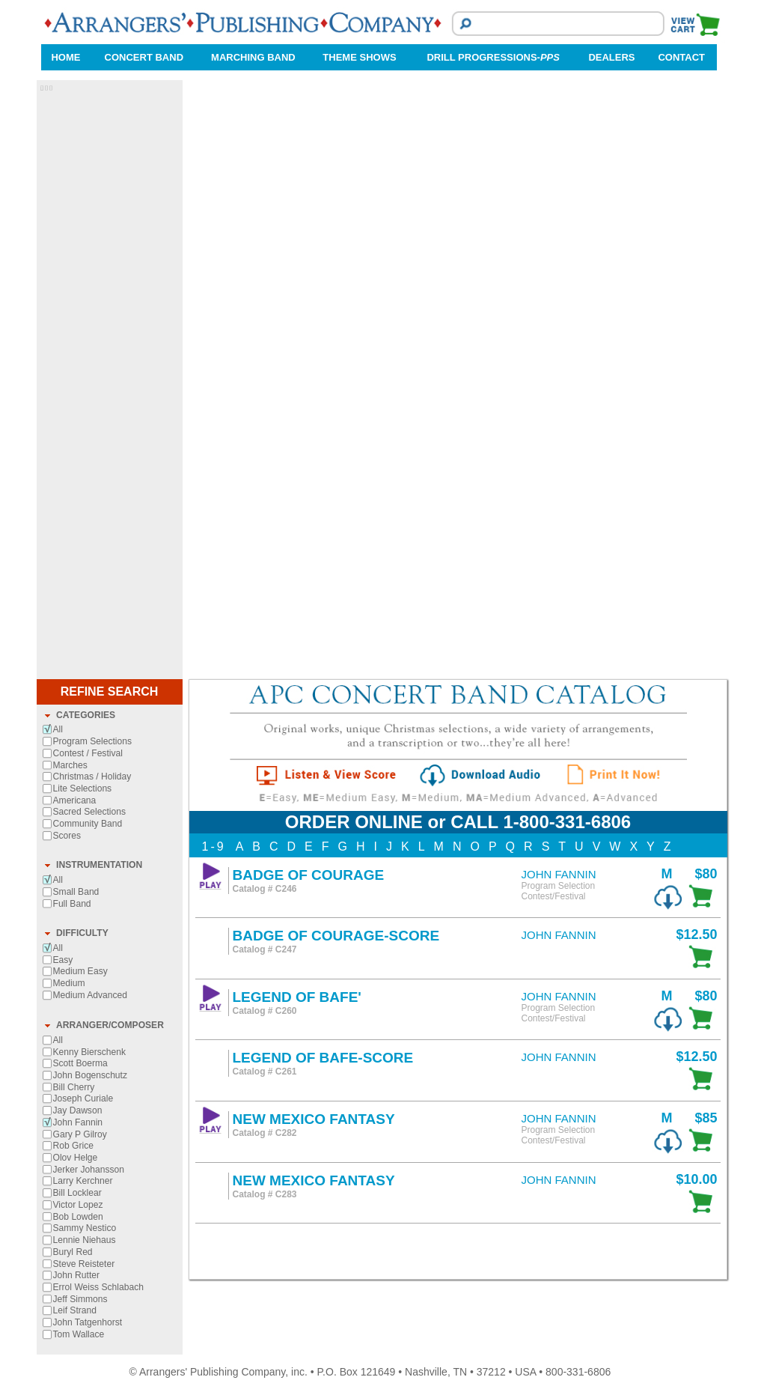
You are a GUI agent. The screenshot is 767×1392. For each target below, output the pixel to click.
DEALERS (611, 57)
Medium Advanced (90, 995)
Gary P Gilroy (80, 1134)
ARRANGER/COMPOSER (110, 1025)
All (58, 729)
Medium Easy (80, 971)
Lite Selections (82, 788)
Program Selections (92, 741)
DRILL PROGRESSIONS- (493, 57)
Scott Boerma (80, 1063)
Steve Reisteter (84, 1264)
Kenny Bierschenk (89, 1052)
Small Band (76, 892)
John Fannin (78, 1122)
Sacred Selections (89, 811)
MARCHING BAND (253, 57)
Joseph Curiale (83, 1098)
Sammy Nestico (85, 1228)
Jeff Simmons (80, 1299)
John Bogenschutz (90, 1075)
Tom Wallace (79, 1334)
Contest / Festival (88, 753)
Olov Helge (75, 1157)
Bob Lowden (78, 1217)
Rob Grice (73, 1145)
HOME (65, 57)
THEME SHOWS (359, 57)
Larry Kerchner (83, 1181)
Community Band (88, 823)
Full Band (72, 904)
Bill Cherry (74, 1087)
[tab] (110, 715)
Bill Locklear (77, 1193)
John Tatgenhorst (88, 1322)
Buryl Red (73, 1252)
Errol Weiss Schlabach (98, 1287)
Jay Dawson (78, 1110)
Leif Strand (75, 1310)
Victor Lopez (78, 1205)
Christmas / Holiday (92, 776)
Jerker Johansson (88, 1169)
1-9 (214, 846)
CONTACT (681, 57)
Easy (63, 960)
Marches (70, 765)
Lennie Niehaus (84, 1240)
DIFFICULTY (82, 933)
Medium (69, 983)
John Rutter (76, 1275)
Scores (67, 835)
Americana (75, 800)
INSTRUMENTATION (99, 865)
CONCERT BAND (144, 57)
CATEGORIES (85, 715)
